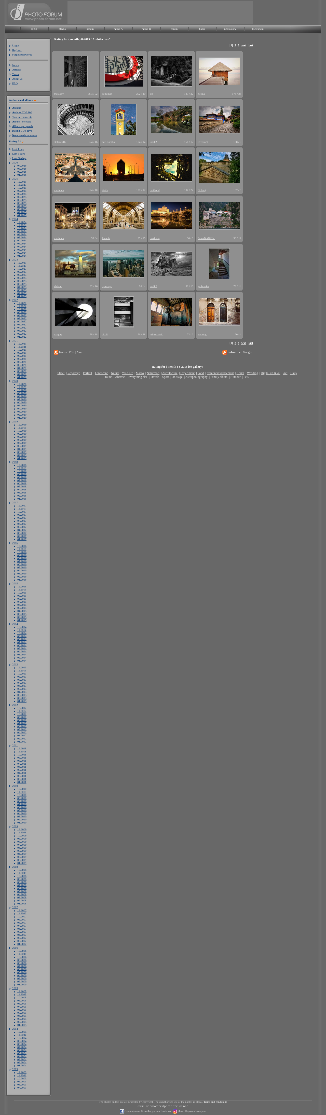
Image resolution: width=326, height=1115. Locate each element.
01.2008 (21, 903)
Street (60, 373)
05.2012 (21, 729)
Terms (15, 74)
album (90, 28)
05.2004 (21, 1053)
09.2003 (21, 1081)
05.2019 (21, 445)
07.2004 (21, 1047)
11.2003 (21, 1075)
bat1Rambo (108, 141)
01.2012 (21, 741)
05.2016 (21, 567)
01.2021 (21, 377)
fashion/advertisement (220, 373)
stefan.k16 (60, 141)
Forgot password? (22, 54)
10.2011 (21, 754)
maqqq (58, 334)
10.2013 (21, 673)
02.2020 (21, 414)
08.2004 (21, 1043)
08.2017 (21, 517)
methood (155, 189)
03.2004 (21, 1059)
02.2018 (21, 495)
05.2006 (21, 972)
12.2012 (21, 707)
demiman (107, 93)
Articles (16, 69)
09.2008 (21, 878)
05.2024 (21, 243)
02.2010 (21, 819)
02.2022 (21, 333)
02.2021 (21, 374)
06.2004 (21, 1050)
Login (15, 45)
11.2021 (21, 346)
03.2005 (21, 1018)
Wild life (127, 373)
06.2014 (21, 645)
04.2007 (21, 934)
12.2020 (21, 384)
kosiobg (202, 334)
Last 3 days (18, 153)
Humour (235, 377)
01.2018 (21, 498)
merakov (59, 93)
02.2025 (21, 212)
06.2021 (21, 361)
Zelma (201, 93)
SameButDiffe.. (206, 238)
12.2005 (21, 991)
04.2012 (21, 732)
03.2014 (21, 654)
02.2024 (21, 252)
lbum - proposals (22, 126)
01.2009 (21, 862)
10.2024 (21, 228)
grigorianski (156, 334)
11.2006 (21, 953)
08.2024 (21, 234)
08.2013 (21, 679)
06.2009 (21, 847)
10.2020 (21, 390)
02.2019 (21, 455)
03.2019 (21, 451)
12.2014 (21, 626)
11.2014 (21, 629)
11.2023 (21, 265)
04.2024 (21, 246)
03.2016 (21, 573)
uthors (16, 107)
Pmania (106, 238)
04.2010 (21, 813)
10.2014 (21, 633)
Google (247, 352)
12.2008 (21, 869)
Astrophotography (196, 377)
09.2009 (21, 838)
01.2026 (21, 174)
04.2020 (21, 408)
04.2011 (21, 772)
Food (201, 373)
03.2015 (21, 613)
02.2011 (21, 778)
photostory (230, 28)
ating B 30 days (22, 130)
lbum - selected (21, 121)
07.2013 (21, 682)
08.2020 (21, 396)
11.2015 (21, 589)
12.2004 (21, 1031)
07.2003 (21, 1087)
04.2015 (21, 610)
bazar (202, 28)
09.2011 (21, 757)
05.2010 (21, 810)
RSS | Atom (76, 352)
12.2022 (21, 303)
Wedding (252, 373)
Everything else (137, 377)
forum (174, 28)
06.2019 (21, 442)
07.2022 (21, 318)
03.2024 (21, 249)
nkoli (105, 334)
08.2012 (21, 720)
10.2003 (21, 1078)
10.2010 (21, 794)
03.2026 (21, 168)
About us (17, 78)
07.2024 (21, 237)
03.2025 (21, 209)
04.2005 (21, 1015)
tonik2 (153, 141)
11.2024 (21, 225)
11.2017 (21, 508)
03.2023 (21, 290)
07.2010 (21, 804)
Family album (218, 377)
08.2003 (21, 1084)
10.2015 (21, 592)
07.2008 (21, 885)
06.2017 (21, 523)
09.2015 (21, 595)
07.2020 (21, 399)
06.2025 (21, 199)
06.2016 (21, 564)
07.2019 (21, 439)
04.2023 (21, 286)
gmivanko (203, 286)
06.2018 (21, 483)
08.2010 (21, 801)
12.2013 (21, 667)
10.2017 (21, 511)
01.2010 (21, 822)
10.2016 (21, 552)
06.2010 (21, 807)
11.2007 (21, 913)
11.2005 (21, 994)
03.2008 (21, 897)
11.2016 (21, 548)
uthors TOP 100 (22, 112)
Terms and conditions (215, 1101)
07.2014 (21, 642)
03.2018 (21, 492)
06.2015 (21, 604)
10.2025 (21, 187)
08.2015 (21, 598)
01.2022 (21, 336)
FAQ (15, 83)
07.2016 (21, 561)
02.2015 (21, 616)
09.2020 (21, 393)
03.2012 (21, 735)
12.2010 (21, 788)
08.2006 (21, 963)
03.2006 (21, 978)
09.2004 (21, 1040)
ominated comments (24, 135)
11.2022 (21, 306)
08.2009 (21, 841)
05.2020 (21, 405)
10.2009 (21, 835)
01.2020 (21, 417)
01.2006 (21, 984)
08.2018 (21, 477)
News (15, 64)
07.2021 (21, 358)
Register (17, 49)
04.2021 (21, 367)
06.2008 (21, 888)
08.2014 (21, 639)
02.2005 (21, 1021)
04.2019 (21, 448)
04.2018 (21, 489)
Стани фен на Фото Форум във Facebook (147, 1111)
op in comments (22, 116)
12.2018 (21, 464)
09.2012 (21, 717)
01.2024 (21, 255)
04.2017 (21, 529)
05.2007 (21, 931)
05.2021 (21, 364)
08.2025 (21, 193)
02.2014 (21, 657)
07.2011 (21, 763)
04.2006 (21, 975)
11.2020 (21, 387)
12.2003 (21, 1072)
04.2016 (21, 570)
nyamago (107, 286)
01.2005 (21, 1024)
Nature (115, 373)
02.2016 (21, 576)
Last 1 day (18, 148)
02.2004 (21, 1062)
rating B (146, 28)
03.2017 (21, 532)
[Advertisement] (160, 12)
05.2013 (21, 688)
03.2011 (21, 775)
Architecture (170, 373)
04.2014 (21, 651)
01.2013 (21, 701)
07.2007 (21, 925)
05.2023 (21, 283)
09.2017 (21, 514)
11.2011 (21, 751)
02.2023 (21, 293)
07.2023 (21, 277)
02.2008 (21, 900)
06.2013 (21, 685)
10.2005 (21, 997)
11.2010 (21, 791)
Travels (154, 377)
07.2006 (21, 966)
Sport (165, 377)
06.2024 (21, 240)
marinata (59, 189)
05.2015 (21, 607)
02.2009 (21, 859)
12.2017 (21, 505)
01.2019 (21, 458)
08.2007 (21, 922)
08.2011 (21, 760)
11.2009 (21, 832)
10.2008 (21, 875)
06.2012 (21, 726)
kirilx (105, 189)
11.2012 (21, 710)
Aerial (240, 373)
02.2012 (21, 738)
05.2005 (21, 1012)
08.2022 (21, 315)
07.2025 (21, 196)
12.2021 (21, 343)
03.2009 (21, 856)
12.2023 (21, 262)
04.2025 (21, 206)
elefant (58, 286)
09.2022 (21, 312)
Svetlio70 (203, 141)
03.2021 (21, 371)
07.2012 (21, 723)
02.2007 (21, 940)
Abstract (120, 377)
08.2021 (21, 355)
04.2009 (21, 853)
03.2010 (21, 816)
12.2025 (21, 181)
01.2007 (21, 943)
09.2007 (21, 919)
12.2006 (21, 950)
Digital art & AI (270, 373)
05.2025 (21, 202)
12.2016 (21, 545)
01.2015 (21, 620)
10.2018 (21, 471)
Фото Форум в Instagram (192, 1111)
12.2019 (21, 424)
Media (62, 28)
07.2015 (21, 601)
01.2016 (21, 579)
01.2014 (21, 660)
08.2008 (21, 882)
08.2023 (21, 274)
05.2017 (21, 526)
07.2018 (21, 480)
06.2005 (21, 1009)
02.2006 (21, 981)
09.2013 (21, 676)
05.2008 (21, 891)
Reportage (73, 373)
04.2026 (21, 165)
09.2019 (21, 433)
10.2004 (21, 1037)
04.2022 (21, 327)
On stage (177, 377)
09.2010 (21, 798)
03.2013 (21, 694)
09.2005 (21, 1000)
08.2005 (21, 1003)
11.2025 (21, 184)
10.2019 (21, 430)
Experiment (187, 373)
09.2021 (21, 352)
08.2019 (21, 436)
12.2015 (21, 586)
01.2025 (21, 215)
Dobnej (202, 189)
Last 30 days (19, 158)
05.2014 (21, 648)
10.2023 (21, 268)
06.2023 (21, 280)
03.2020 (21, 411)
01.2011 (21, 781)
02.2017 (21, 536)
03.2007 (21, 937)
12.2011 (21, 748)
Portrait (87, 373)
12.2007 (21, 910)
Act (285, 373)
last (251, 45)
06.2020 (21, 402)
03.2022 (21, 330)
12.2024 (21, 222)
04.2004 (21, 1056)
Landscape (101, 373)
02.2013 (21, 697)
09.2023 (21, 271)
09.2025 (21, 190)
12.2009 (21, 829)
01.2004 (21, 1065)
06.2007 (21, 928)
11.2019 (21, 427)
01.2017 (21, 539)
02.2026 (21, 171)
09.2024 (21, 231)
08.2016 (21, 558)
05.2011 (21, 769)
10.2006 (21, 956)
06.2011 (21, 766)
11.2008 (21, 872)
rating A (118, 28)
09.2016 (21, 555)
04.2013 (21, 691)
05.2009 (21, 850)
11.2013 (21, 670)
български (258, 28)
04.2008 (21, 894)
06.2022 (21, 321)
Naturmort (153, 373)
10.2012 (21, 713)
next (243, 45)
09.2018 (21, 474)
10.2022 (21, 309)
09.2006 (21, 959)
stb (151, 93)
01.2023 (21, 296)
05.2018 (21, 486)
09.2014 (21, 636)
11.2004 (21, 1034)
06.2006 (21, 969)
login (34, 28)
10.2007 (21, 916)
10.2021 (21, 349)
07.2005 (21, 1006)
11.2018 (21, 468)
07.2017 (21, 520)
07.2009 (21, 844)
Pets (246, 377)
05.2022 (21, 324)
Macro (140, 373)
